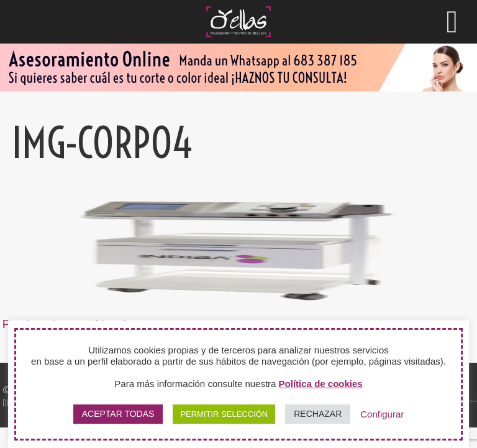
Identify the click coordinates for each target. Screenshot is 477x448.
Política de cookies (321, 383)
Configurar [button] (382, 414)
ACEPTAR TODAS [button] (118, 414)
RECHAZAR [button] (318, 414)
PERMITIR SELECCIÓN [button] (224, 414)
